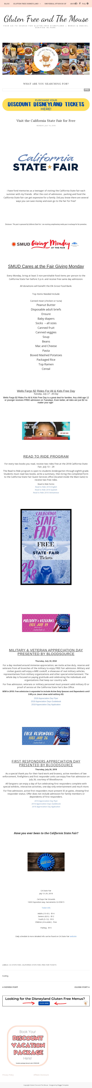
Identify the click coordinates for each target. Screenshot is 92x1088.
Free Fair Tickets (49, 965)
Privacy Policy (8, 1075)
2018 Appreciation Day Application (46, 705)
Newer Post (11, 987)
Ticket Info (46, 908)
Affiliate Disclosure (41, 1075)
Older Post (81, 987)
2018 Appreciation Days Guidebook (46, 701)
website (73, 936)
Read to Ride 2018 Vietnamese (46, 492)
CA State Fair (15, 965)
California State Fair (31, 965)
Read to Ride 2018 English (46, 487)
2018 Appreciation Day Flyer (46, 698)
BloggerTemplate (63, 1085)
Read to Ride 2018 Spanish (46, 489)
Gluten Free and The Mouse (46, 18)
